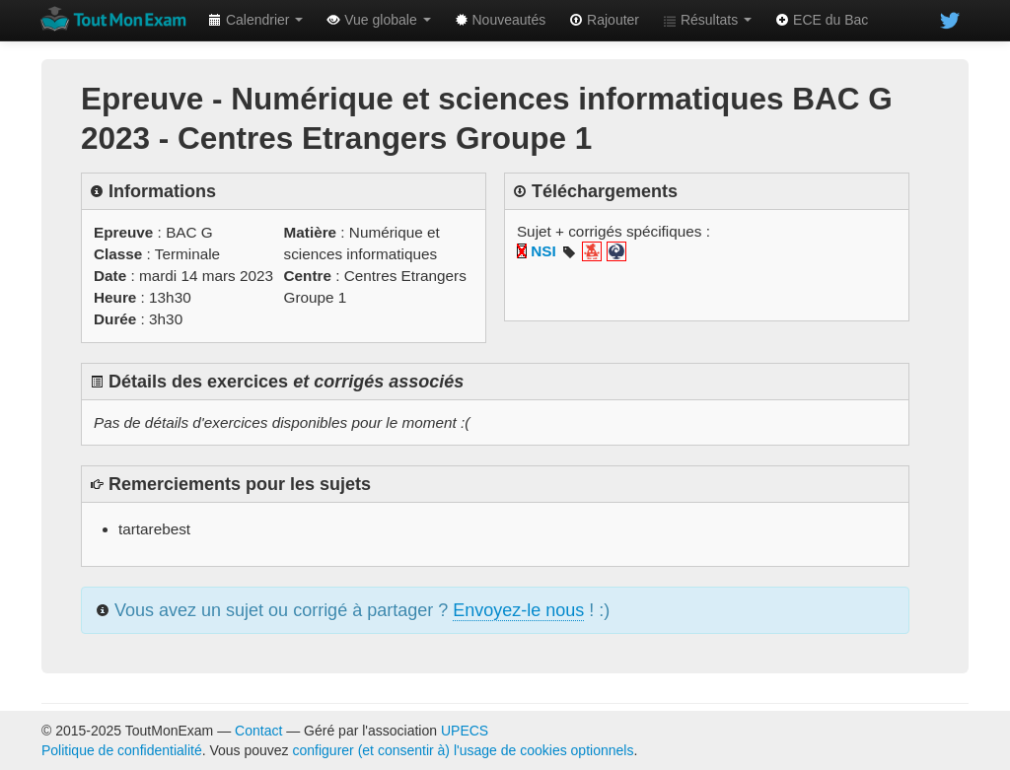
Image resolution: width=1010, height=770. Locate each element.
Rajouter (604, 20)
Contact (258, 730)
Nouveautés (500, 20)
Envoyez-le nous (518, 610)
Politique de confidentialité (121, 750)
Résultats (707, 20)
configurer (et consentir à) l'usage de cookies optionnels (463, 750)
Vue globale (378, 20)
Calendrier (255, 20)
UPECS (464, 730)
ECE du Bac (821, 20)
